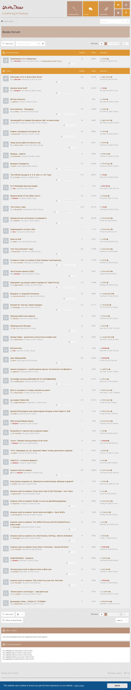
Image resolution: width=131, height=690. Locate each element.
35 (74, 168)
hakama (105, 154)
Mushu (104, 379)
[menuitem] (118, 4)
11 (64, 310)
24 (74, 363)
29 (74, 82)
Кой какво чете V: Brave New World (26, 77)
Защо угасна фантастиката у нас (25, 142)
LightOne (16, 372)
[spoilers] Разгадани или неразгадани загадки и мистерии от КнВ (40, 411)
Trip (14, 328)
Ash (103, 431)
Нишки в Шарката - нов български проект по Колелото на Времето (41, 369)
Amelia (104, 59)
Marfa (104, 326)
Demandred (106, 218)
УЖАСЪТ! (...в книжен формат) (23, 460)
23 (72, 363)
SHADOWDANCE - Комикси (21, 558)
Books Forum (11, 32)
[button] (101, 43)
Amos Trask (18, 145)
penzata (105, 569)
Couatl (16, 177)
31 (64, 168)
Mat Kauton (18, 339)
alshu (104, 131)
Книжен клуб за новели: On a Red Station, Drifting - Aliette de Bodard (41, 536)
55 (74, 223)
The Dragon (106, 163)
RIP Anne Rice (16, 348)
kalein (15, 453)
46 (67, 201)
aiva (103, 460)
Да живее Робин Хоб (19, 400)
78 (74, 93)
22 (69, 363)
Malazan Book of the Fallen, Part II (25, 196)
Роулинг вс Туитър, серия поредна (26, 305)
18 (72, 384)
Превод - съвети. (18, 154)
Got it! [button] (117, 686)
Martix (104, 142)
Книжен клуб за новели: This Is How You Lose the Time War (36, 580)
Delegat (105, 196)
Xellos (16, 111)
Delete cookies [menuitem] (116, 673)
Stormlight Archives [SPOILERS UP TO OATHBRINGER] (33, 379)
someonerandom (19, 296)
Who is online (11, 630)
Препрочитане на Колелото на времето (28, 218)
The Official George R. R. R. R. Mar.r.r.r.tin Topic (30, 175)
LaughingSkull (107, 293)
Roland (17, 90)
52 (67, 223)
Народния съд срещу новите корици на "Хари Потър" (34, 282)
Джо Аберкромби (18, 358)
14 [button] (124, 44)
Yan (103, 88)
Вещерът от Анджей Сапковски (24, 293)
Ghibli (104, 99)
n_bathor (17, 594)
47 (69, 201)
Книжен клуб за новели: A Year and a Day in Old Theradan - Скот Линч (41, 491)
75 (67, 93)
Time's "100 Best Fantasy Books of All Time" (29, 441)
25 (64, 82)
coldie (15, 242)
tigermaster (106, 77)
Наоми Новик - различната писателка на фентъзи (33, 337)
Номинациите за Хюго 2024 (22, 229)
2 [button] (108, 44)
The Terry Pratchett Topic (21, 249)
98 (62, 212)
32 (67, 168)
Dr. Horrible (18, 263)
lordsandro (17, 156)
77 (72, 93)
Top (128, 673)
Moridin (17, 61)
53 (69, 223)
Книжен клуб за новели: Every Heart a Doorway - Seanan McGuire (39, 547)
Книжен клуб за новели (21, 470)
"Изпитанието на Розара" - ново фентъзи (29, 591)
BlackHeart (18, 604)
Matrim (15, 102)
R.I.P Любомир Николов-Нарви (23, 186)
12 (67, 310)
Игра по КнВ (15, 239)
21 (67, 363)
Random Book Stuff (18, 88)
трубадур (16, 307)
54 (72, 223)
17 (69, 384)
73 (64, 180)
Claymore (16, 503)
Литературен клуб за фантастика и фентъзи (30, 569)
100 (67, 212)
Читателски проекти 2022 (22, 271)
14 (72, 310)
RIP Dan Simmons (17, 99)
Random (16, 572)
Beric (14, 166)
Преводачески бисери (20, 326)
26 (67, 82)
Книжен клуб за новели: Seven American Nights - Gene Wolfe (37, 512)
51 (64, 223)
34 (72, 168)
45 (64, 201)
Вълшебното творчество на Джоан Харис (29, 431)
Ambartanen (19, 381)
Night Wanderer (20, 402)
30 (72, 254)
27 (69, 82)
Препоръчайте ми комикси (22, 316)
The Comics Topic (18, 207)
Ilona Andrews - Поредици (22, 109)
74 (64, 93)
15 (74, 310)
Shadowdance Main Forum (52, 61)
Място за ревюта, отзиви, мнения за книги (30, 390)
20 (64, 363)
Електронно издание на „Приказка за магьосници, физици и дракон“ (42, 481)
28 (72, 82)
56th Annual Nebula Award (21, 421)
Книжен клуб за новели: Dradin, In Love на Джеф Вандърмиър (38, 501)
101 (71, 212)
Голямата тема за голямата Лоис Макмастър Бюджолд (35, 260)
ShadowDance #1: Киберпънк (23, 59)
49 (74, 201)
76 (69, 93)
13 (69, 310)
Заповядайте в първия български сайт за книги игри (34, 120)
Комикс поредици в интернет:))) (25, 131)
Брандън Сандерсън (19, 163)
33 (69, 168)
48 (72, 201)
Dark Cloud (106, 470)
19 (74, 384)
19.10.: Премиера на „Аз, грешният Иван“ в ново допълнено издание (41, 450)
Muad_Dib (16, 134)
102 (74, 212)
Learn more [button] (79, 686)
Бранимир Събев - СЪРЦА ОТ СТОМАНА (28, 601)
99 (64, 212)
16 (67, 384)
